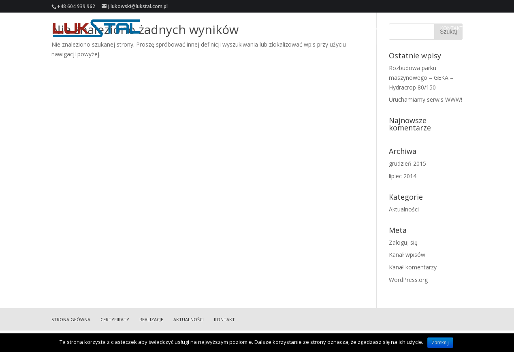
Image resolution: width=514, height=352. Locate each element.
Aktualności (413, 29)
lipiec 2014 (402, 176)
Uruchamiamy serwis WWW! (425, 99)
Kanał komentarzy (413, 267)
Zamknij (440, 343)
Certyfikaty (335, 29)
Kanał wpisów (407, 254)
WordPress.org (408, 280)
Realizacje (373, 29)
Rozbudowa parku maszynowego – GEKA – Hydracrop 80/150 (421, 77)
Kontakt (451, 29)
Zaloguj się (403, 242)
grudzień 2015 (407, 163)
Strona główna (289, 29)
